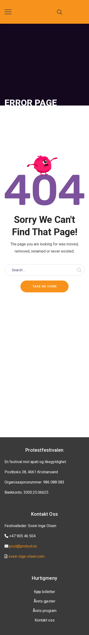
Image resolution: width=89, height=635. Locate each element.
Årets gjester (44, 601)
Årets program (44, 610)
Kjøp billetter (44, 591)
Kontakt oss (45, 620)
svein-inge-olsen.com (26, 556)
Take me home (45, 286)
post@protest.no (23, 546)
